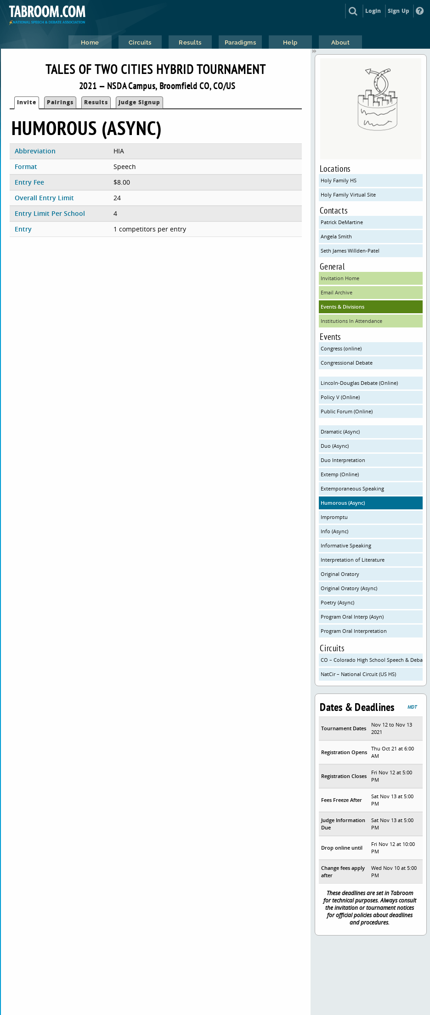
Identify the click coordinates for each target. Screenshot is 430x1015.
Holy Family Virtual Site (348, 194)
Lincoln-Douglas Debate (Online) (359, 382)
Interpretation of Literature (353, 559)
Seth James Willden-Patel (350, 250)
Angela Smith (336, 236)
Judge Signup (139, 102)
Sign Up (398, 11)
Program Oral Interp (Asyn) (352, 616)
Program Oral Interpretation (354, 630)
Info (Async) (334, 531)
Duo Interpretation (343, 460)
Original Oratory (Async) (349, 588)
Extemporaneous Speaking (352, 488)
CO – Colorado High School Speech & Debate (371, 659)
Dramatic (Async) (340, 431)
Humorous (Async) (343, 502)
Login (373, 11)
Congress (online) (341, 348)
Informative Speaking (346, 545)
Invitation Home (340, 278)
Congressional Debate (347, 362)
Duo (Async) (335, 445)
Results (96, 102)
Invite (26, 102)
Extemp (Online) (340, 474)
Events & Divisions (342, 306)
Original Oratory (340, 573)
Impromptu (334, 516)
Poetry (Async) (337, 602)
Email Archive (336, 292)
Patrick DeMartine (342, 222)
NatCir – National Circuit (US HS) (358, 674)
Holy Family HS (338, 180)
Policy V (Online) (340, 397)
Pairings (60, 102)
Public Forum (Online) (347, 411)
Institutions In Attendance (351, 320)
